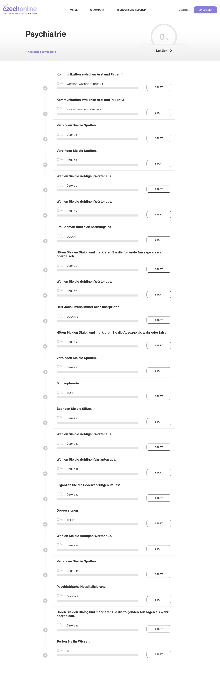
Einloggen (205, 9)
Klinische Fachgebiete (42, 51)
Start (159, 87)
